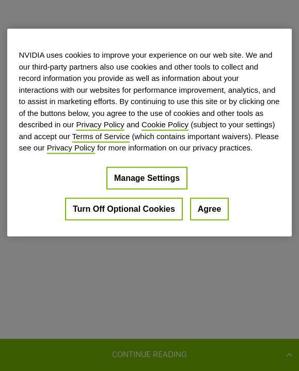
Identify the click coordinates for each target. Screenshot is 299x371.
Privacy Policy (100, 124)
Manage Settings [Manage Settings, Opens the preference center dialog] (147, 177)
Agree (209, 208)
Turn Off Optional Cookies (124, 208)
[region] (149, 133)
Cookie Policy (164, 124)
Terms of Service (101, 135)
